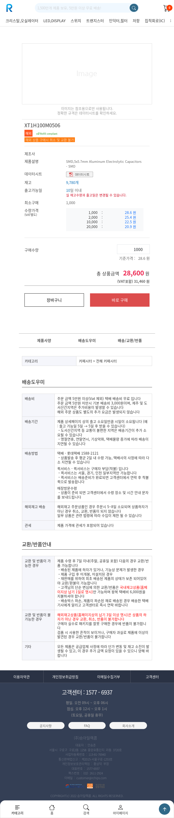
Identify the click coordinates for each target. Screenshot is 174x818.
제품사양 (44, 340)
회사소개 (128, 726)
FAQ (87, 726)
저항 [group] (136, 20)
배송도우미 (87, 340)
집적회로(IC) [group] (155, 20)
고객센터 (152, 677)
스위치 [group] (76, 20)
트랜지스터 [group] (95, 20)
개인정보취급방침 (65, 677)
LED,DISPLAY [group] (54, 20)
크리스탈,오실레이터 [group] (22, 20)
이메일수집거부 (108, 677)
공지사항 (46, 726)
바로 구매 (120, 300)
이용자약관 (21, 677)
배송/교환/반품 (130, 340)
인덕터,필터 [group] (118, 20)
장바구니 (54, 300)
